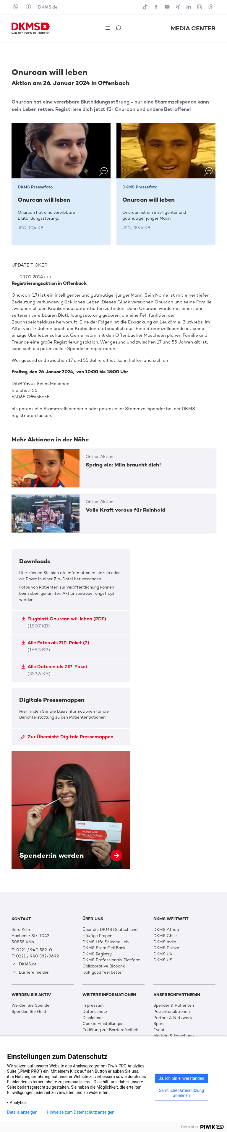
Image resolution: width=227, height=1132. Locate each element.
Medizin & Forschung (173, 1035)
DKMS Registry (97, 954)
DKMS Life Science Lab (105, 941)
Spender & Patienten (173, 1005)
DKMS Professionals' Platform (111, 959)
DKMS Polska (166, 947)
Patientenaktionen (171, 1011)
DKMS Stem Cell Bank (104, 947)
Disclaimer (92, 1017)
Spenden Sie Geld (29, 1011)
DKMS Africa (166, 929)
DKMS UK (163, 954)
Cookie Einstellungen (103, 1023)
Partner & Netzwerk (172, 1017)
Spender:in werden (71, 810)
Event (159, 1029)
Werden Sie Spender (31, 1005)
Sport (158, 1023)
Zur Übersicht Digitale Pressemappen (67, 737)
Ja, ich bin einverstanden (181, 1078)
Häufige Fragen (97, 935)
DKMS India (164, 941)
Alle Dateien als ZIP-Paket (54, 670)
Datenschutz (94, 1011)
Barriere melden (30, 972)
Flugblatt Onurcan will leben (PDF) (63, 622)
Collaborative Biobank (103, 966)
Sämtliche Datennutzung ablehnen (181, 1093)
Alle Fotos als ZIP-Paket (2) (55, 646)
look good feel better (102, 972)
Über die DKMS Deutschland (109, 929)
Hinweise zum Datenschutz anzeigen (80, 1112)
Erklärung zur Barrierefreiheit (110, 1029)
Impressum (92, 1005)
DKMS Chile (165, 935)
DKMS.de (48, 7)
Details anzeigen (22, 1112)
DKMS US (162, 959)
